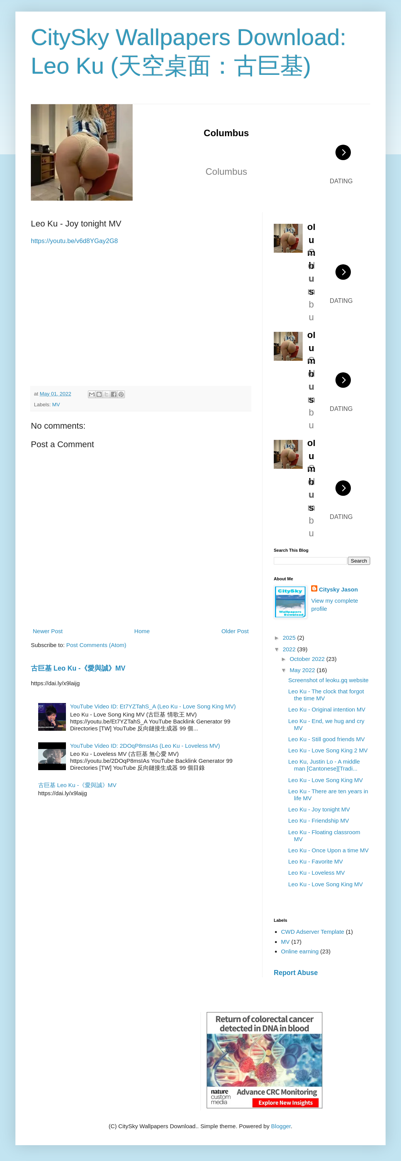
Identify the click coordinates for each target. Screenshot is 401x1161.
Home (142, 631)
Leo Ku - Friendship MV (318, 820)
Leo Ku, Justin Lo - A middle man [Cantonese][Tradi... (324, 765)
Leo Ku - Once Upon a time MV (328, 850)
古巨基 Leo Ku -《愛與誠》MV (78, 668)
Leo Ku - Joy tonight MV (319, 809)
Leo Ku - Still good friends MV (326, 739)
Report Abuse (296, 973)
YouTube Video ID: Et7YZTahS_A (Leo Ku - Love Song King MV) (153, 706)
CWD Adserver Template (312, 931)
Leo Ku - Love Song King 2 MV (328, 750)
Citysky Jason (338, 589)
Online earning (300, 951)
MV (56, 404)
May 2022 (303, 670)
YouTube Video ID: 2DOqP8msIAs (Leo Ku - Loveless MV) (145, 745)
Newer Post (48, 631)
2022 (290, 649)
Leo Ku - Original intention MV (327, 709)
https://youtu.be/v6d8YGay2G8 (74, 240)
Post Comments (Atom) (96, 645)
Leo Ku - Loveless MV (316, 872)
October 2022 (308, 659)
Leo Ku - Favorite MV (315, 861)
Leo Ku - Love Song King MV (325, 780)
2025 (290, 637)
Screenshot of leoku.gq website (328, 680)
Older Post (235, 631)
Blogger (281, 1126)
